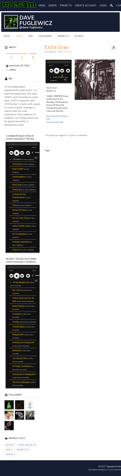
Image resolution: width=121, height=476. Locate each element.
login (103, 5)
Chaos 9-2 (23, 250)
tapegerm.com (113, 466)
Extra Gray (23, 185)
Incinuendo (23, 164)
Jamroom (118, 470)
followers (45, 36)
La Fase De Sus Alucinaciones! (21, 197)
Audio (60, 52)
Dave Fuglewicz (50, 52)
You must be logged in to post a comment (66, 135)
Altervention (23, 189)
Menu (42, 5)
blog (7, 36)
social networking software (97, 470)
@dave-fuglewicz (31, 27)
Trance (21, 205)
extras (79, 36)
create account (85, 5)
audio (19, 36)
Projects (66, 5)
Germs (53, 5)
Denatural (24, 159)
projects (63, 36)
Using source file (54, 122)
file (31, 36)
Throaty (24, 322)
